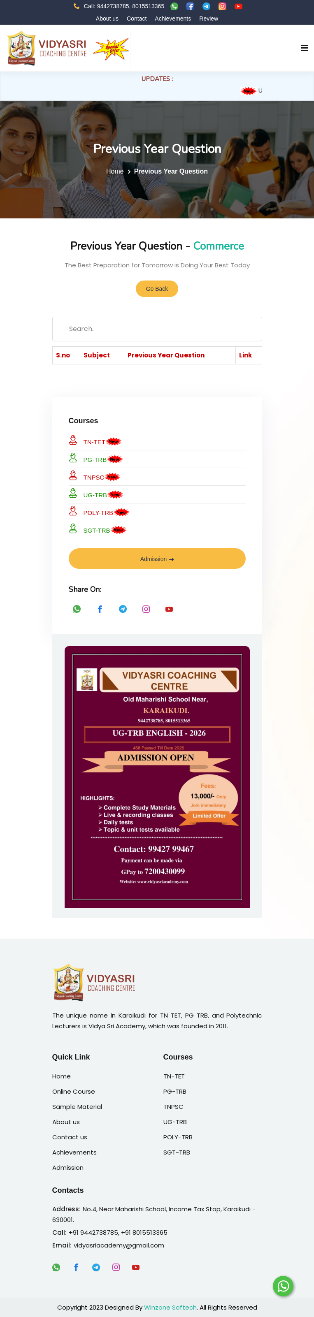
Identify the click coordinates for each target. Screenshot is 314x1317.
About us (107, 18)
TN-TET (87, 440)
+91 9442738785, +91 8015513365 (118, 1232)
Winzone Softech (170, 1307)
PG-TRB (88, 458)
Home (115, 171)
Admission (157, 559)
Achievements (173, 18)
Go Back (157, 289)
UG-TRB (88, 493)
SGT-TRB (89, 529)
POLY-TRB (91, 511)
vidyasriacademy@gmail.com (119, 1245)
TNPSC (87, 476)
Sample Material (77, 1106)
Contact (137, 18)
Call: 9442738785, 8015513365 (119, 6)
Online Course (73, 1091)
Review (208, 18)
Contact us (69, 1137)
